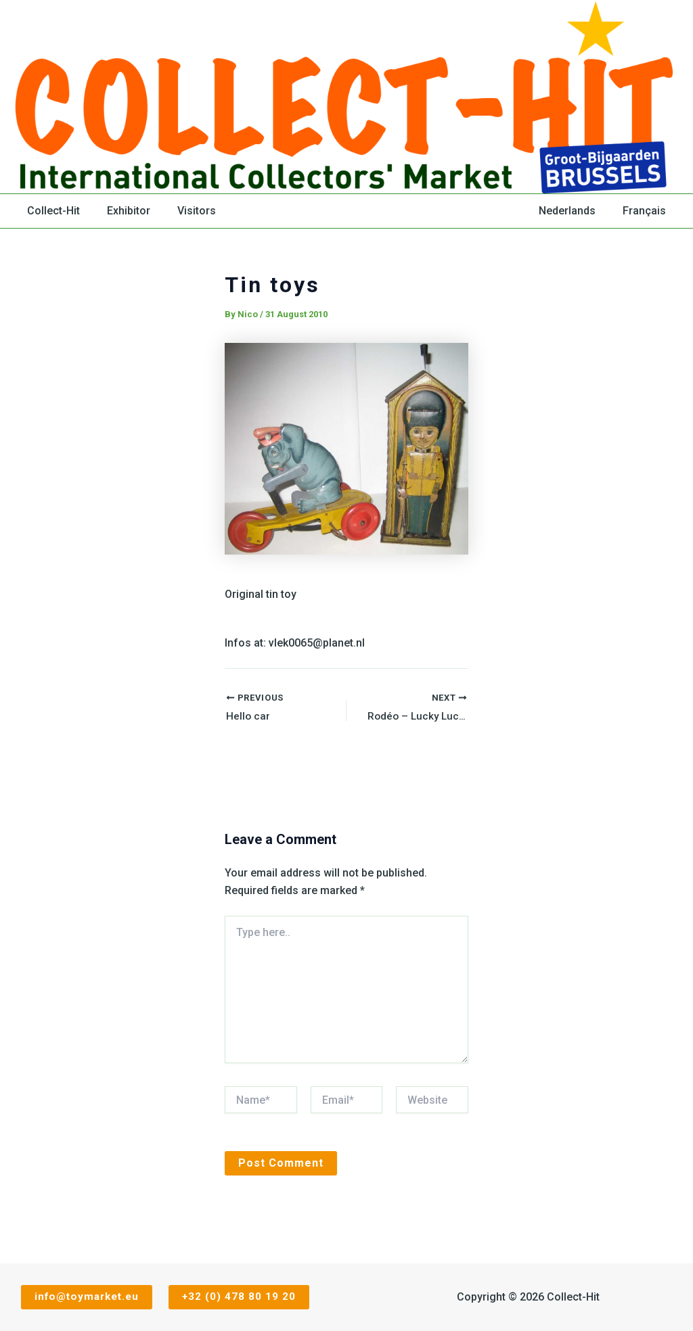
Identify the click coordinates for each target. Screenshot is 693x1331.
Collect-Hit (50, 210)
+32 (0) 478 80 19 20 (242, 1296)
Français (647, 210)
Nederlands (575, 210)
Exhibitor (120, 210)
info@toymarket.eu (85, 1296)
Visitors (183, 210)
